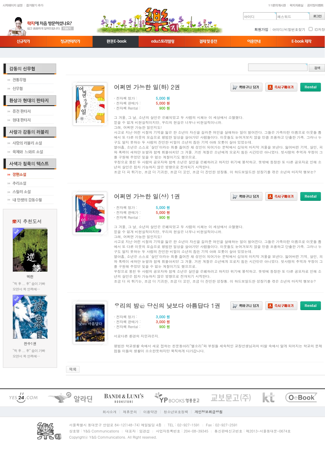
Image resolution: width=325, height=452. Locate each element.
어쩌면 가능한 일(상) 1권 (147, 196)
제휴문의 (130, 411)
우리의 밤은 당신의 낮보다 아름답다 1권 (167, 305)
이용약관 (150, 411)
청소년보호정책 (176, 411)
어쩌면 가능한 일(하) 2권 (147, 87)
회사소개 (109, 411)
